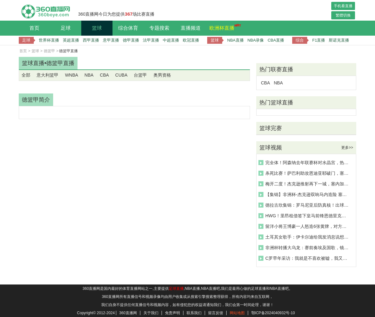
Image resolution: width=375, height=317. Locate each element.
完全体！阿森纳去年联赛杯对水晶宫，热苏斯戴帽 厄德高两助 (304, 162)
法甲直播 (151, 40)
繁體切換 (343, 15)
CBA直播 (276, 40)
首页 (34, 28)
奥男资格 (162, 75)
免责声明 (172, 313)
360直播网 (128, 313)
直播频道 (191, 28)
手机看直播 (343, 6)
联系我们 (194, 313)
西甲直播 (91, 40)
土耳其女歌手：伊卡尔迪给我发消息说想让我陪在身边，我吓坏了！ (304, 236)
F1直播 (318, 40)
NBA (88, 75)
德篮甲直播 (60, 63)
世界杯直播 (49, 40)
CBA (104, 75)
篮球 (97, 28)
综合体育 (128, 28)
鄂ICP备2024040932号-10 (273, 313)
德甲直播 (131, 40)
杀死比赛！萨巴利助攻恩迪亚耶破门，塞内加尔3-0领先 (304, 173)
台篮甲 (140, 75)
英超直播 (71, 40)
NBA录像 (256, 40)
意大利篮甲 (47, 75)
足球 (66, 28)
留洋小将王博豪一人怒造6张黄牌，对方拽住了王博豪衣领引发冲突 (304, 226)
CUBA (121, 75)
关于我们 (150, 313)
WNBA (71, 75)
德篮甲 (49, 51)
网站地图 (237, 313)
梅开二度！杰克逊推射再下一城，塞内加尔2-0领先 (304, 183)
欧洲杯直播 (223, 27)
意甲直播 (111, 40)
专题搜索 (159, 28)
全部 (26, 75)
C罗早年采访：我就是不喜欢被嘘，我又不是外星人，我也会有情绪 (304, 258)
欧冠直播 (191, 40)
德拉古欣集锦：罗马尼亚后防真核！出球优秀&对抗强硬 (304, 205)
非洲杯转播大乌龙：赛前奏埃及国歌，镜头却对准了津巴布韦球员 (304, 247)
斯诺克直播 (339, 40)
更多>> (347, 147)
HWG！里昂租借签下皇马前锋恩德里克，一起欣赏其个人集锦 (304, 215)
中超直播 (171, 40)
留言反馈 (215, 313)
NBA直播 (235, 40)
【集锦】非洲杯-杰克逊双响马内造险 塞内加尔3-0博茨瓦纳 (304, 194)
